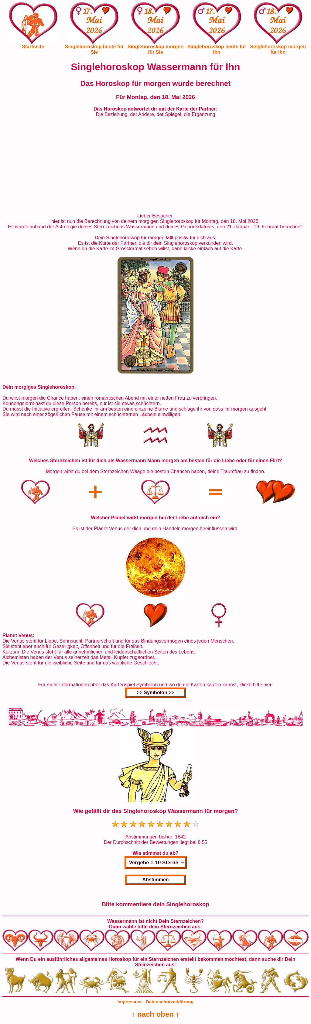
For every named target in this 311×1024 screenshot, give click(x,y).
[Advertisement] (155, 165)
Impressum (130, 1001)
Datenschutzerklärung (170, 1001)
